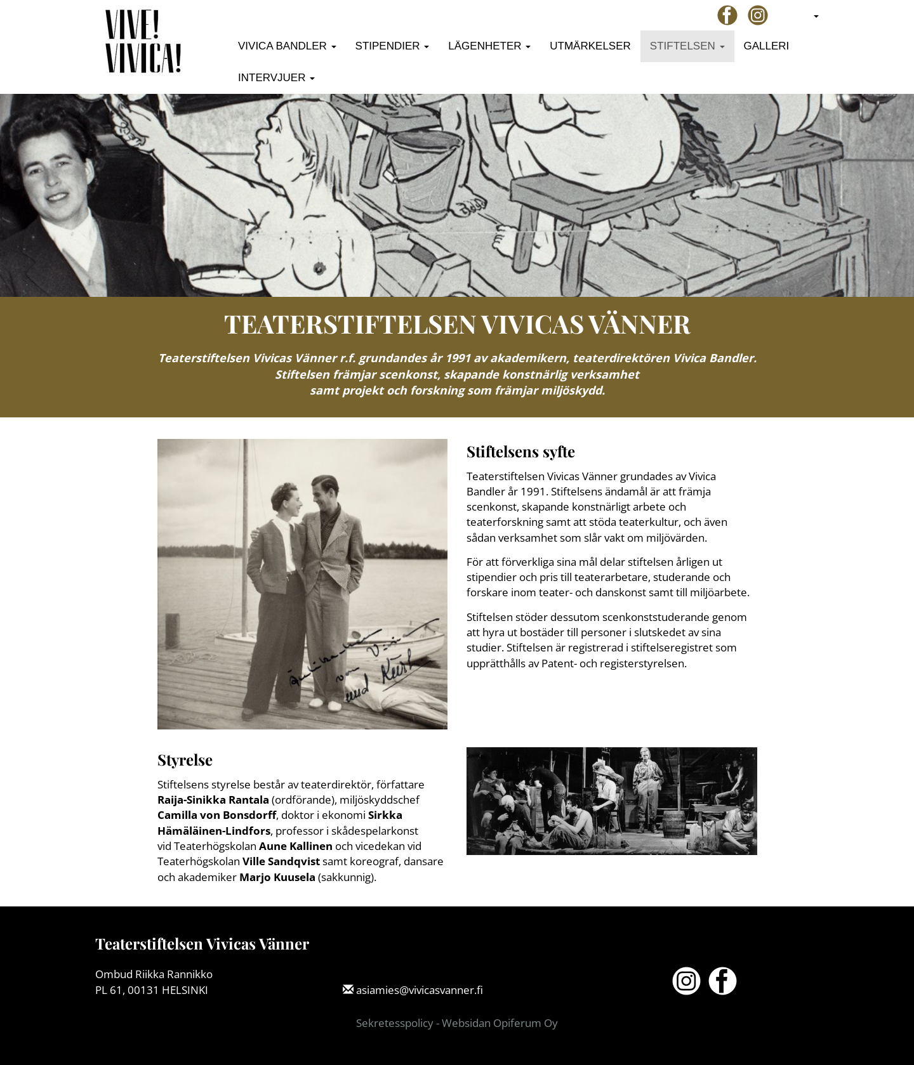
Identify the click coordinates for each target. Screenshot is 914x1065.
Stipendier (392, 46)
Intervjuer (276, 78)
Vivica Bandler (287, 46)
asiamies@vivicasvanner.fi (419, 990)
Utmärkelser (590, 46)
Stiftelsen (687, 46)
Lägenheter (489, 46)
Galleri (767, 46)
